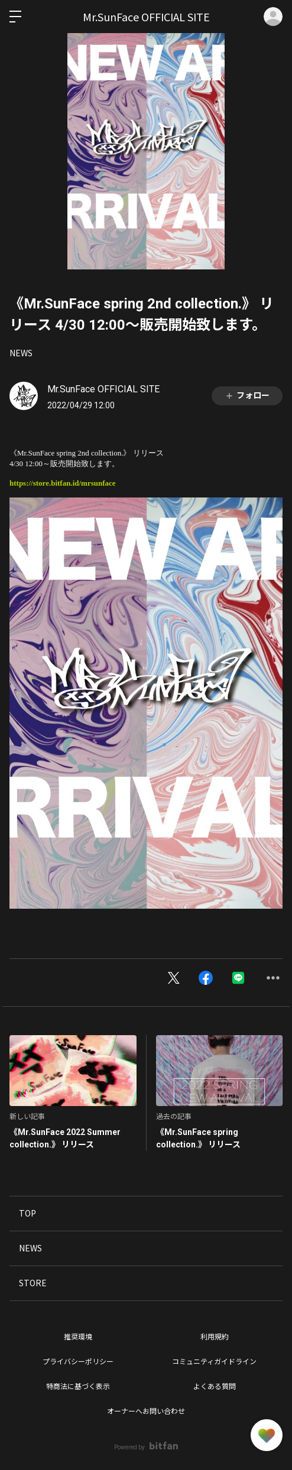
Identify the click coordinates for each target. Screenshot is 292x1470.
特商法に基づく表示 (78, 1387)
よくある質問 (214, 1387)
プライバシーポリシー (78, 1362)
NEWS (21, 353)
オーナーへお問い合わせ (146, 1411)
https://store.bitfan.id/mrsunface (62, 483)
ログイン (273, 16)
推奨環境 (78, 1337)
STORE (33, 1283)
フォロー (247, 396)
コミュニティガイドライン (214, 1362)
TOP (27, 1213)
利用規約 (214, 1337)
